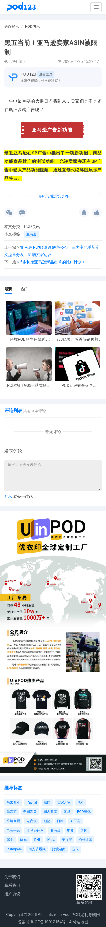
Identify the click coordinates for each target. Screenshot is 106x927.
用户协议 (12, 894)
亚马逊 (31, 234)
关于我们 (12, 877)
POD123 (28, 74)
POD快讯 (32, 26)
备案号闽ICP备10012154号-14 (45, 922)
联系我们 (12, 885)
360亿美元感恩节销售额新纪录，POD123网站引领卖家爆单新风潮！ (77, 339)
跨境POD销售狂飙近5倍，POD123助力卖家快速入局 (29, 339)
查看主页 (46, 74)
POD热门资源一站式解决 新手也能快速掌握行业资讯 (29, 385)
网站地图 (80, 922)
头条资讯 (11, 26)
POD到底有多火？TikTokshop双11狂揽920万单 (77, 385)
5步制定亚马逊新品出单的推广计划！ (53, 262)
